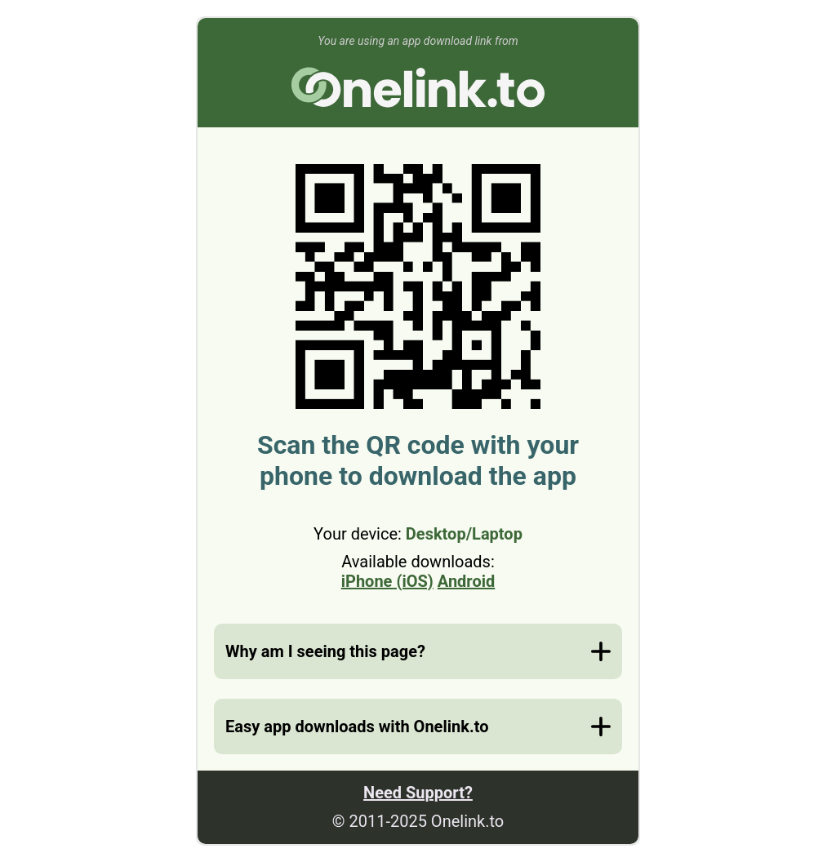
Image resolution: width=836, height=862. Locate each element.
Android (466, 581)
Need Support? (418, 792)
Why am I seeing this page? (325, 651)
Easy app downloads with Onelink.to (356, 726)
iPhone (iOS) (387, 581)
